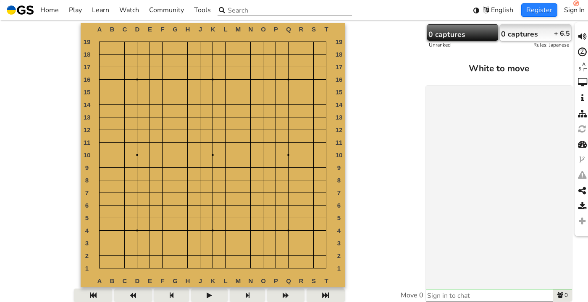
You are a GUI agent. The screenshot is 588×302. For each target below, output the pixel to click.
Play (75, 10)
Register (539, 10)
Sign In (574, 10)
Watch (129, 10)
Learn (100, 10)
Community (166, 10)
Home (33, 10)
